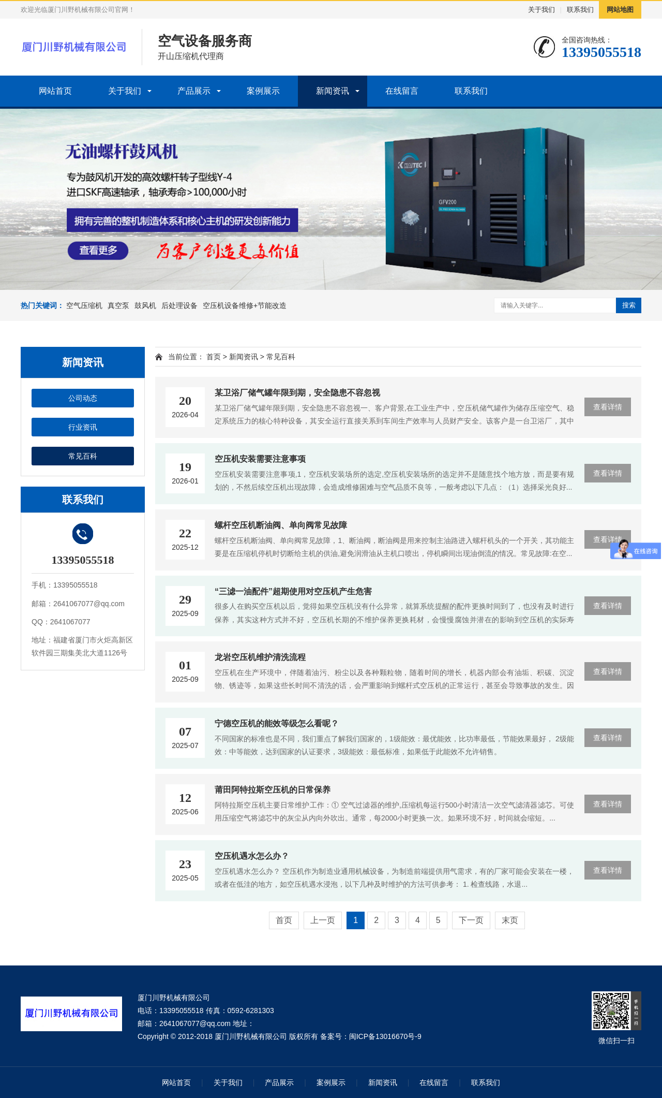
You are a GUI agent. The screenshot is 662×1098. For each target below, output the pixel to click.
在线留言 (401, 90)
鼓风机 (145, 305)
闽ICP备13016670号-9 (385, 1036)
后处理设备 (179, 305)
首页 (213, 357)
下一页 (471, 920)
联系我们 (580, 9)
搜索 (629, 305)
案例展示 (263, 90)
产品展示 (193, 90)
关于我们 (541, 9)
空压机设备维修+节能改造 (245, 305)
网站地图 (620, 9)
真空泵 (118, 305)
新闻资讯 (332, 90)
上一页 (322, 920)
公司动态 (82, 398)
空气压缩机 (84, 305)
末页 (510, 920)
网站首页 (55, 90)
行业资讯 (82, 427)
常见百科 (82, 456)
